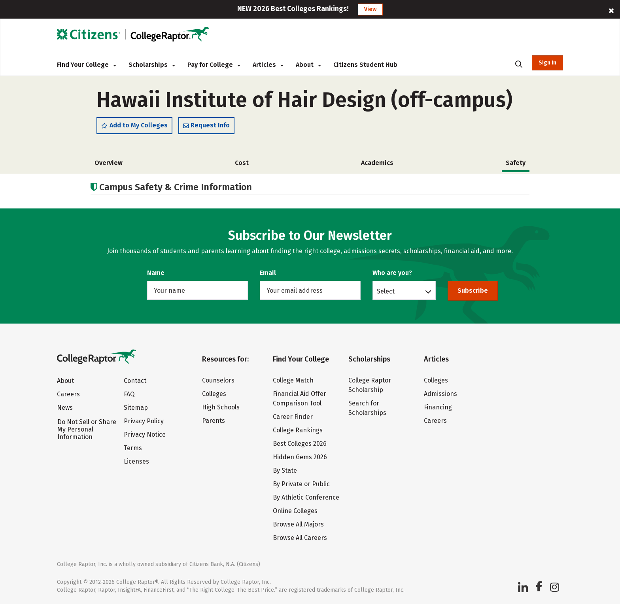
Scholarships (152, 64)
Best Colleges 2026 (300, 443)
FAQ (129, 394)
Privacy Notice (145, 434)
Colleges (214, 394)
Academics (377, 163)
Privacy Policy (144, 421)
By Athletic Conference (306, 497)
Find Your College (86, 64)
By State (285, 470)
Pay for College (213, 64)
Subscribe (472, 290)
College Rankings (298, 430)
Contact (135, 380)
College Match (293, 380)
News (65, 407)
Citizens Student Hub (365, 64)
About (308, 64)
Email (268, 272)
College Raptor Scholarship (369, 385)
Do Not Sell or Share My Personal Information (86, 429)
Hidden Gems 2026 (300, 457)
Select (386, 291)
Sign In (547, 62)
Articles (268, 64)
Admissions (440, 394)
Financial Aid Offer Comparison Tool (299, 398)
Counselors (218, 380)
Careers (68, 394)
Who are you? (392, 272)
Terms (133, 448)
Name (155, 272)
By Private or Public (301, 484)
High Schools (221, 407)
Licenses (136, 461)
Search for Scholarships (367, 408)
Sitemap (136, 407)
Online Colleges (295, 511)
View (370, 9)
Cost (242, 163)
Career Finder (293, 416)
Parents (213, 420)
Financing (438, 407)
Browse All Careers (300, 538)
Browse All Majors (298, 524)
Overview (109, 163)
